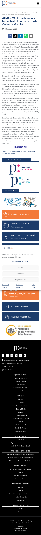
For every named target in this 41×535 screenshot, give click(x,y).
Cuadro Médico (21, 409)
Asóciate (21, 391)
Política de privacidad (20, 528)
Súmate (20, 487)
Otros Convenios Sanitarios (21, 406)
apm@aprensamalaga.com (12, 363)
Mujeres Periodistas (12, 13)
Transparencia (20, 384)
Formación (20, 439)
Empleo (20, 422)
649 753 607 (7, 370)
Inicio (3, 13)
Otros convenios (20, 431)
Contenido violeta (20, 497)
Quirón (21, 403)
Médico (20, 399)
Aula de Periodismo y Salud (20, 446)
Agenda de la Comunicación (20, 443)
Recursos (20, 500)
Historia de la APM (20, 378)
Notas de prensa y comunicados (20, 469)
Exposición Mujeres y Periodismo (20, 494)
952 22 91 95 (7, 366)
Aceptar (20, 268)
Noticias (20, 472)
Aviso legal (20, 526)
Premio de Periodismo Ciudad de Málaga (20, 454)
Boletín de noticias (20, 476)
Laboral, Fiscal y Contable (21, 418)
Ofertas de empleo (21, 425)
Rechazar (20, 274)
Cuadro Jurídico (21, 415)
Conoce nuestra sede (20, 388)
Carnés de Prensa (20, 428)
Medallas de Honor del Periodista (20, 461)
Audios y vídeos (20, 479)
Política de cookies (20, 530)
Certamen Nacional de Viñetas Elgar (20, 458)
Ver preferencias (20, 280)
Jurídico (20, 412)
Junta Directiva (20, 381)
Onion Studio (25, 523)
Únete (20, 508)
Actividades (20, 512)
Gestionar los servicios (20, 261)
